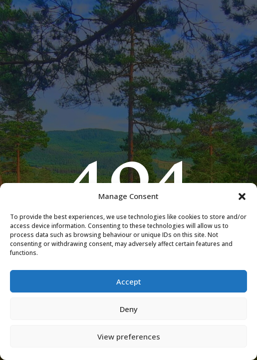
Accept (128, 281)
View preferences (128, 337)
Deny (129, 309)
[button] (242, 197)
